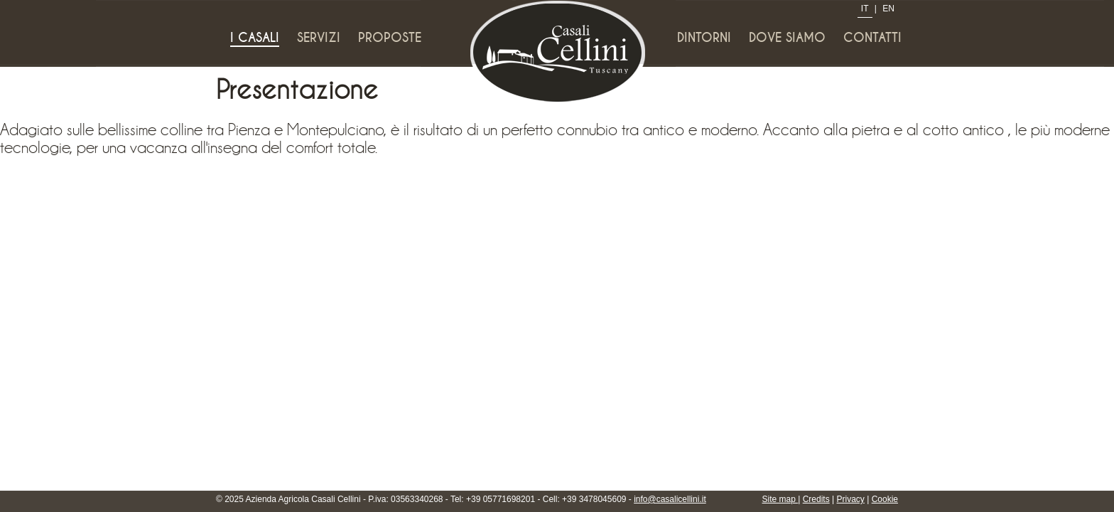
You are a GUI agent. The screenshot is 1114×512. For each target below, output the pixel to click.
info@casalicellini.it (670, 499)
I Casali (254, 38)
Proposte (389, 38)
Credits (816, 499)
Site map (780, 499)
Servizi (318, 38)
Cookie (885, 499)
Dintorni (704, 38)
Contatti (872, 38)
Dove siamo (787, 38)
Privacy (851, 499)
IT (865, 9)
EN (888, 9)
